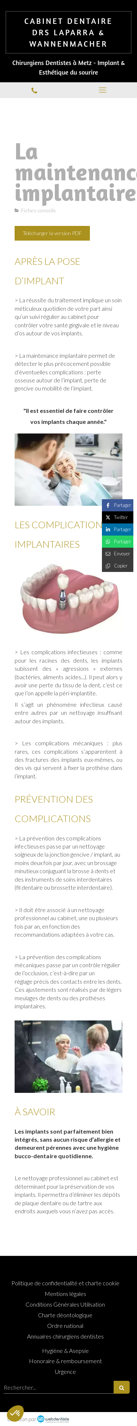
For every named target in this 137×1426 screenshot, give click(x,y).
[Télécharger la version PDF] (52, 233)
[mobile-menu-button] (103, 90)
